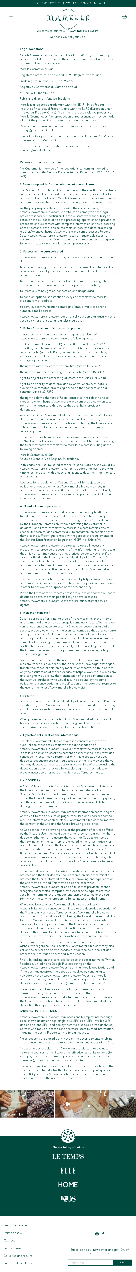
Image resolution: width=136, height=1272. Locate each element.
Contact (9, 1240)
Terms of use (12, 1248)
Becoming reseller (15, 1225)
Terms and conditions (18, 1263)
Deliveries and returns (18, 1256)
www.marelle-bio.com (84, 31)
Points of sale (13, 1233)
